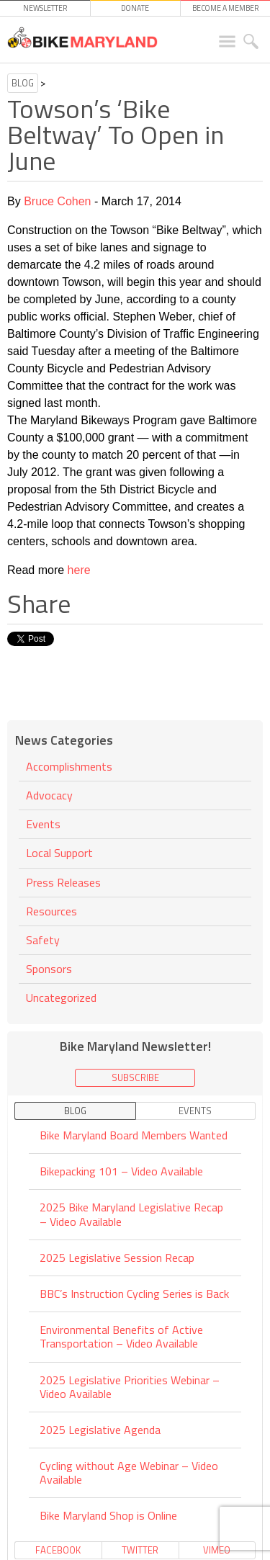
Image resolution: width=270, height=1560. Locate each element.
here (79, 570)
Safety (43, 940)
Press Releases (63, 882)
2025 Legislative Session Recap (117, 1257)
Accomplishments (69, 767)
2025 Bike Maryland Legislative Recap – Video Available (131, 1213)
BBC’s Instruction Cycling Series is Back (134, 1293)
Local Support (59, 852)
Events (43, 824)
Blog (23, 83)
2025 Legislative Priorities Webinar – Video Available (130, 1386)
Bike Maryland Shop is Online (108, 1515)
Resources (51, 911)
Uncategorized (61, 997)
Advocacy (49, 795)
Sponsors (49, 968)
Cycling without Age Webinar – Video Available (129, 1472)
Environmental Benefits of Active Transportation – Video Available (121, 1336)
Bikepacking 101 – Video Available (121, 1171)
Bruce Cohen (57, 201)
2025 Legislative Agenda (100, 1429)
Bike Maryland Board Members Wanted (134, 1136)
